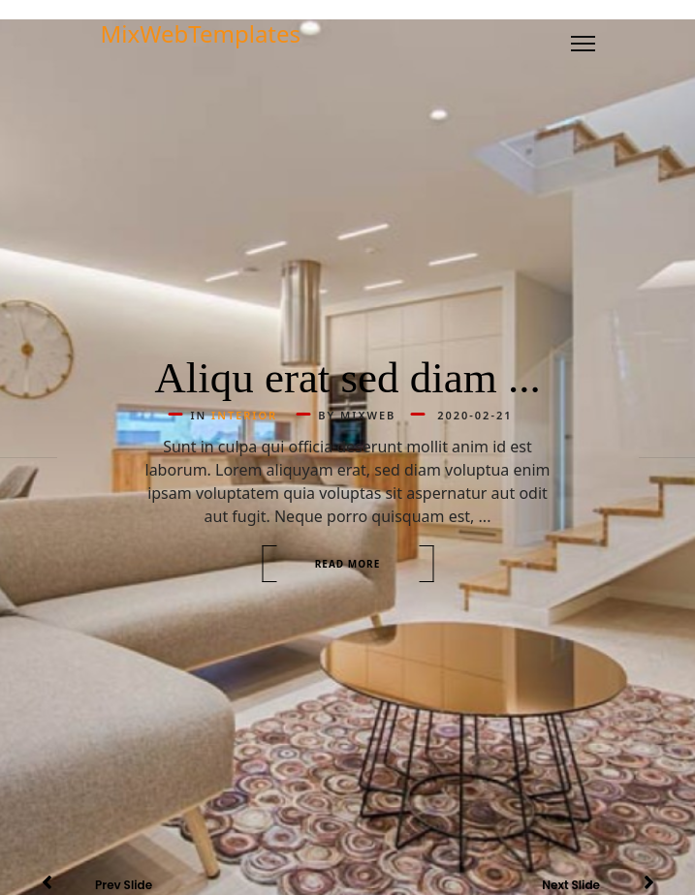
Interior (244, 415)
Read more (348, 564)
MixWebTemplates (201, 34)
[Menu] (583, 43)
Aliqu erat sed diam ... (347, 378)
